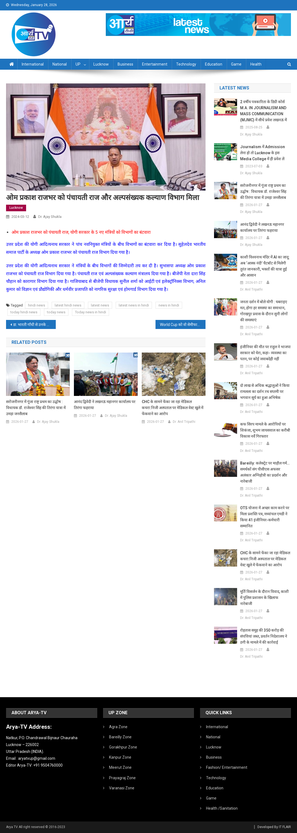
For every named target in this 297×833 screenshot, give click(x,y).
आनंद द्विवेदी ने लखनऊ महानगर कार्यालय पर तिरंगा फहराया (104, 404)
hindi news (36, 305)
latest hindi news (68, 305)
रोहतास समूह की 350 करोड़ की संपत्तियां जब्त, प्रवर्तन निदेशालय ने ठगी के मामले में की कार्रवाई (263, 636)
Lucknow (101, 64)
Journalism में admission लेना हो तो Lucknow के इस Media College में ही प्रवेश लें (262, 153)
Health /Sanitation (222, 808)
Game (236, 64)
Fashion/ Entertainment (226, 767)
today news (56, 312)
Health (256, 64)
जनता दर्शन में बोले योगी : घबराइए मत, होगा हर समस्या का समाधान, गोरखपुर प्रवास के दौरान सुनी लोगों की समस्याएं (264, 311)
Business (125, 64)
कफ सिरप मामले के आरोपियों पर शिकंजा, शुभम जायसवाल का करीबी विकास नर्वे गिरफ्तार (265, 430)
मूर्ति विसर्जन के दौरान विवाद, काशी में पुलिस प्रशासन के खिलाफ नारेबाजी (264, 597)
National (59, 64)
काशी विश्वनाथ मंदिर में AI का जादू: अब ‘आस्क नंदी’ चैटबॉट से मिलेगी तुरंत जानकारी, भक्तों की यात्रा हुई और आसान (265, 266)
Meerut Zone (120, 767)
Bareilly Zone (120, 737)
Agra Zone (118, 727)
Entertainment (154, 64)
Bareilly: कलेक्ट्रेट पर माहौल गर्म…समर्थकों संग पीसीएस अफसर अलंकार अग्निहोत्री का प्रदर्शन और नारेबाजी (265, 472)
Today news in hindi (90, 312)
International (33, 64)
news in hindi (169, 305)
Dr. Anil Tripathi (184, 422)
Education (213, 64)
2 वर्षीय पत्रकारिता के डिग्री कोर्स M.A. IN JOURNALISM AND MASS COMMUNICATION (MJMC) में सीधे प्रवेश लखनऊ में (263, 111)
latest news (100, 305)
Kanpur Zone (120, 757)
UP (78, 64)
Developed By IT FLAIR (274, 827)
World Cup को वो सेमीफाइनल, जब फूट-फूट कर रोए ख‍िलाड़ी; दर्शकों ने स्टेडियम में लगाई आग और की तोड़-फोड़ (183, 324)
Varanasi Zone (121, 788)
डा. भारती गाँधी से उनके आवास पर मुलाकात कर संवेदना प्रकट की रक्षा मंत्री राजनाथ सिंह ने (34, 324)
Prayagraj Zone (122, 778)
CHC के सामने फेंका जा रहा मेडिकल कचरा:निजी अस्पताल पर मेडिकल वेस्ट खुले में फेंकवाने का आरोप (172, 407)
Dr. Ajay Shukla (50, 217)
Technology (186, 64)
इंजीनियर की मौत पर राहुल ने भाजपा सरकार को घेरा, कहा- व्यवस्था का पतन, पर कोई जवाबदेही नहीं (265, 353)
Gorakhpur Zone (123, 747)
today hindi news (23, 312)
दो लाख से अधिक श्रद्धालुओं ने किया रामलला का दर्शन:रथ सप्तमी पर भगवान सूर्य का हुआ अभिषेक (265, 391)
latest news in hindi (134, 305)
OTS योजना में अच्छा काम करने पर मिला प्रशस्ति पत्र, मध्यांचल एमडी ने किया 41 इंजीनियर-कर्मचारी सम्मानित (264, 517)
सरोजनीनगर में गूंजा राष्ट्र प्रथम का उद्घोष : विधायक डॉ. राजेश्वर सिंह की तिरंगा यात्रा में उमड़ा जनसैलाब (36, 407)
